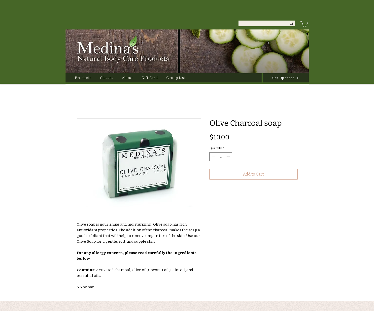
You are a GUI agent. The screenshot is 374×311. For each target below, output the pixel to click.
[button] (83, 77)
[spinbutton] (221, 157)
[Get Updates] (286, 77)
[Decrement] (213, 157)
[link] (304, 23)
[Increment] (229, 157)
